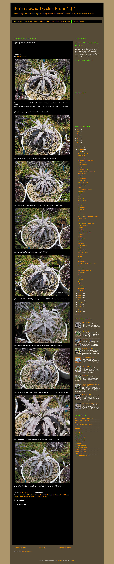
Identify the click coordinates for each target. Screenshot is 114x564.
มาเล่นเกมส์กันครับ (82, 164)
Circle (79, 187)
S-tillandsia (77, 431)
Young (79, 265)
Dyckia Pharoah (24, 496)
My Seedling (81, 198)
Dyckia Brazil (78, 422)
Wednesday (81, 227)
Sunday (80, 241)
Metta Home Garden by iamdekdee (84, 418)
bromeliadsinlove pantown (81, 447)
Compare (80, 194)
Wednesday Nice (82, 288)
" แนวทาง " (80, 176)
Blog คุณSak (78, 435)
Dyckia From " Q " (22, 56)
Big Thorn (80, 259)
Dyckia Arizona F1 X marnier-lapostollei (88, 216)
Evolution (80, 277)
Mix (79, 196)
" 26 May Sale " (86, 331)
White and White (82, 261)
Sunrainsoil (78, 426)
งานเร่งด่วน (81, 268)
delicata (80, 211)
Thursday (80, 254)
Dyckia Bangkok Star (25, 494)
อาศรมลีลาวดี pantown (81, 449)
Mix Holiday (81, 256)
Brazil (79, 247)
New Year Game (86, 322)
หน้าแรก (42, 548)
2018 (78, 136)
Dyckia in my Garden (83, 182)
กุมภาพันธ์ (80, 309)
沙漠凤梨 (44, 496)
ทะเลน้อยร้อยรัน (65, 21)
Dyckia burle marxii (60, 494)
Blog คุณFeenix (79, 433)
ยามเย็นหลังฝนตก (82, 162)
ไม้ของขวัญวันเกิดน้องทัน (84, 270)
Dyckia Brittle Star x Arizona (47, 494)
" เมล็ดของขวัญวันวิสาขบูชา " (89, 357)
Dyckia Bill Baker (35, 494)
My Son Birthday (82, 272)
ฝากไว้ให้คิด (81, 229)
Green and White (82, 218)
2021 (78, 129)
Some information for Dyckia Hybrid (87, 263)
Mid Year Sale (85, 375)
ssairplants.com (79, 453)
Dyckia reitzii (32, 496)
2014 (78, 145)
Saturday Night (81, 180)
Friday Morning (81, 250)
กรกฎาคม (80, 297)
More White (81, 243)
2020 (78, 131)
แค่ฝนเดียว (80, 279)
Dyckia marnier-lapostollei (84, 232)
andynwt (60, 560)
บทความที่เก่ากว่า (65, 548)
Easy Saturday (81, 214)
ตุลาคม (80, 151)
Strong (79, 283)
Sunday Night (81, 207)
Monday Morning (82, 205)
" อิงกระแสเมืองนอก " (87, 340)
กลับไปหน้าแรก (18, 21)
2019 (78, 133)
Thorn (79, 220)
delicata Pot (81, 209)
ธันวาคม (80, 147)
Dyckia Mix (80, 203)
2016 (78, 140)
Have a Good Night (83, 252)
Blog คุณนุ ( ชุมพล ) (80, 437)
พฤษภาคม (81, 302)
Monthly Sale (81, 167)
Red (79, 274)
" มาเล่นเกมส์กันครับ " (83, 225)
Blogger (72, 560)
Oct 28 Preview (82, 173)
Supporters (80, 290)
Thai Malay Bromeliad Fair (80, 21)
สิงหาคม (80, 295)
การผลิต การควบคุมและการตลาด (86, 171)
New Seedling (81, 158)
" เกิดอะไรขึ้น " (81, 234)
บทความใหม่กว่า (20, 548)
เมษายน (80, 304)
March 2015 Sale (86, 394)
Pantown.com (78, 443)
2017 (78, 138)
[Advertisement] (43, 30)
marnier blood (81, 191)
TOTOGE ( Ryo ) (79, 429)
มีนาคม (80, 306)
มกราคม (80, 311)
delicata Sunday (82, 178)
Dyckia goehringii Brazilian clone (86, 223)
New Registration (38, 21)
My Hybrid (80, 236)
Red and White (81, 155)
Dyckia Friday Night (83, 153)
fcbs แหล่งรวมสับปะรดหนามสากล (83, 424)
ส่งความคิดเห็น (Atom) (26, 551)
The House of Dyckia (80, 441)
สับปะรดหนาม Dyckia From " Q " (44, 8)
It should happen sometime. (85, 189)
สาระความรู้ (28, 21)
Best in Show (55, 21)
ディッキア (39, 496)
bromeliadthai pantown (80, 445)
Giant (79, 281)
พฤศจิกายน (81, 149)
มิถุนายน (80, 300)
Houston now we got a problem (86, 160)
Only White (80, 286)
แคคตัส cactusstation (80, 451)
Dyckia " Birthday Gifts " (88, 348)
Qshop (47, 21)
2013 (78, 314)
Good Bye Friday (82, 185)
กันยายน (80, 293)
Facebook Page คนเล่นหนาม (82, 455)
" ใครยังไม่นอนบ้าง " (87, 366)
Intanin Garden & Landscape (82, 420)
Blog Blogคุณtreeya (80, 439)
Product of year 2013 (83, 169)
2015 (78, 142)
